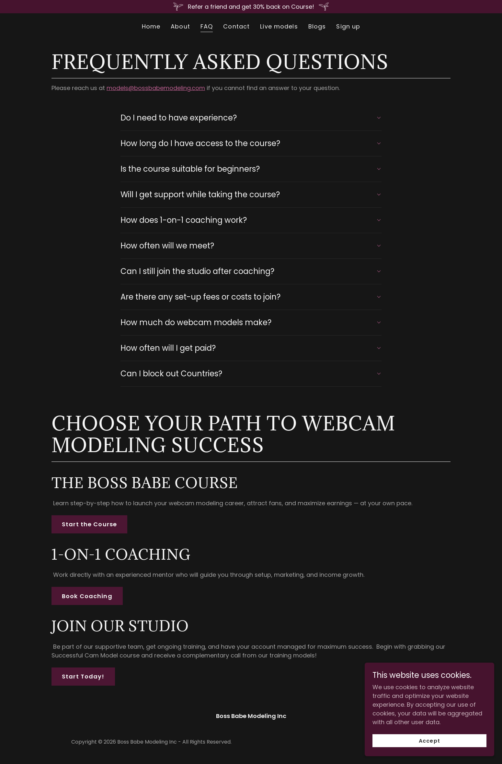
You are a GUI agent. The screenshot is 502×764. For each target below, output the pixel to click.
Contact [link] (236, 26)
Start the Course (89, 524)
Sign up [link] (348, 26)
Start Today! (83, 676)
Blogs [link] (317, 26)
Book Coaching (87, 596)
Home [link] (151, 26)
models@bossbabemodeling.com (156, 88)
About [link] (180, 26)
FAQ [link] (206, 26)
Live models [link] (279, 26)
